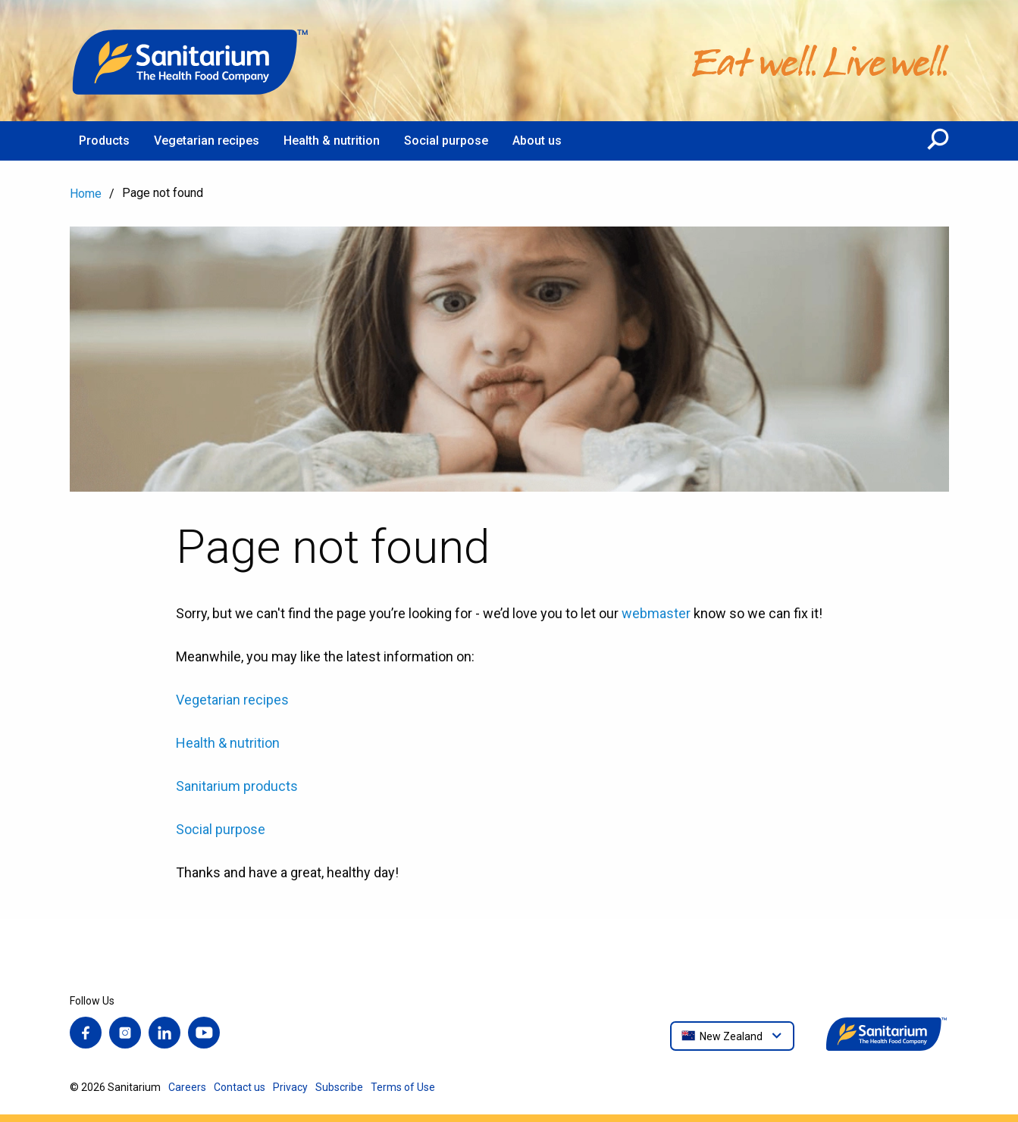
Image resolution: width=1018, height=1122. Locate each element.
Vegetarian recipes (232, 700)
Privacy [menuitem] (290, 1087)
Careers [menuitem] (187, 1087)
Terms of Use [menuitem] (403, 1087)
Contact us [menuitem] (239, 1087)
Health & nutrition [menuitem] (331, 140)
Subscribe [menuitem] (339, 1087)
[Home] (191, 60)
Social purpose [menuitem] (446, 140)
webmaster (656, 613)
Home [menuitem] (86, 193)
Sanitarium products (237, 786)
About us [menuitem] (537, 140)
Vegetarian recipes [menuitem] (206, 140)
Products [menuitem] (104, 140)
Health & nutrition (228, 743)
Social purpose (220, 829)
